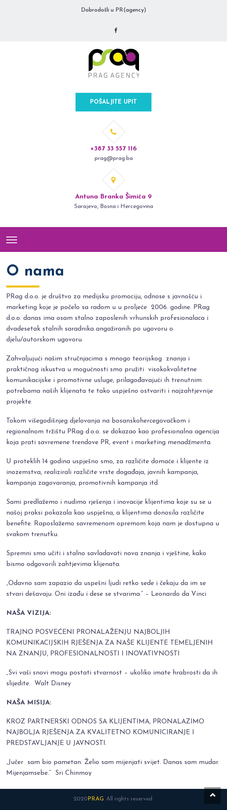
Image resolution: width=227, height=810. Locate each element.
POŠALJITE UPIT (113, 102)
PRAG (96, 799)
